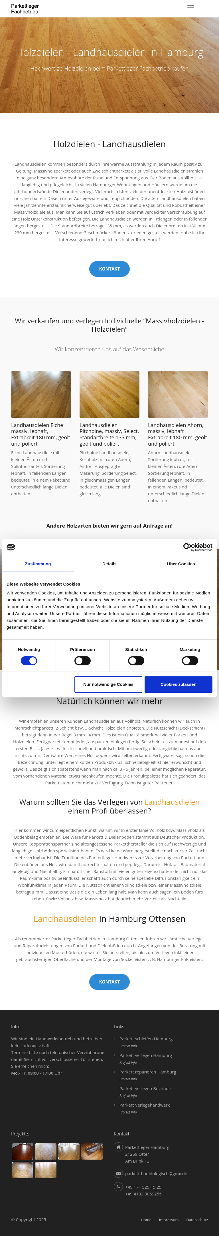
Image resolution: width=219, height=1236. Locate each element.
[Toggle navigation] (190, 7)
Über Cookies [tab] (181, 563)
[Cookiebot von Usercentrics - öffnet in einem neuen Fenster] (187, 547)
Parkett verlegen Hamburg (145, 1055)
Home (146, 1219)
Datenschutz (197, 1219)
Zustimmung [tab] (38, 563)
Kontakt (109, 269)
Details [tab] (109, 563)
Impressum (169, 1219)
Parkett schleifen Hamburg (146, 1038)
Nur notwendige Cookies (108, 684)
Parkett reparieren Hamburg (147, 1072)
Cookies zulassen (178, 684)
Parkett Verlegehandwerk (144, 1105)
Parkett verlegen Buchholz (145, 1088)
